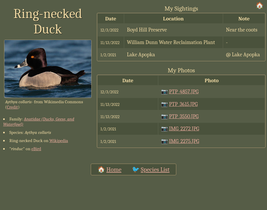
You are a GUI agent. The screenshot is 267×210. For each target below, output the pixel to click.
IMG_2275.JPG (184, 141)
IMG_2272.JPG (184, 128)
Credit (12, 107)
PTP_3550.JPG (183, 116)
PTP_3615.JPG (183, 104)
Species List (155, 169)
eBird (36, 148)
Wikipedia (58, 140)
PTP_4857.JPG (183, 91)
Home (114, 169)
